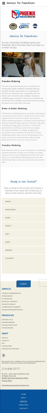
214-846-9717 (11, 368)
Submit (23, 341)
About (23, 398)
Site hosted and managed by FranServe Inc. (15, 385)
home (23, 394)
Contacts (23, 408)
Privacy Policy (7, 381)
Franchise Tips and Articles (10, 349)
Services (23, 401)
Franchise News (7, 346)
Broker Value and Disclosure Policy (15, 378)
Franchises (23, 405)
